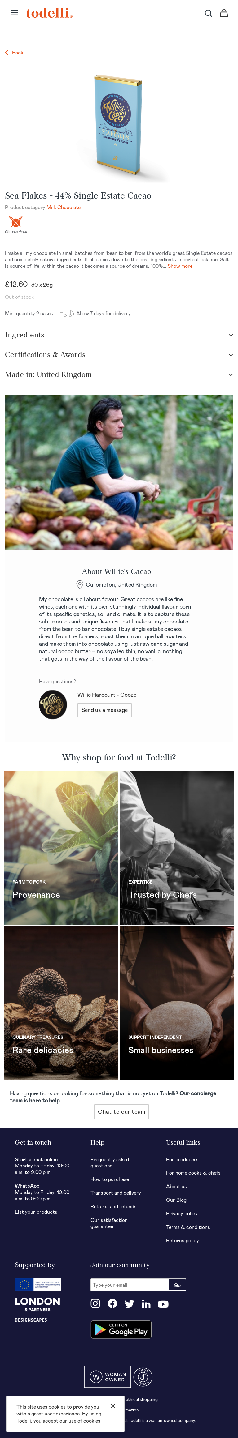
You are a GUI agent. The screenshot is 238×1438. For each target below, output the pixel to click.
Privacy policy (182, 1213)
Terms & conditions (188, 1227)
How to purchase (109, 1179)
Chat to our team (121, 1111)
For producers (182, 1159)
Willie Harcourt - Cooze (106, 694)
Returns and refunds (113, 1206)
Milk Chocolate (63, 207)
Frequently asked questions (109, 1162)
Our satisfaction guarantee (109, 1223)
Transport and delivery (115, 1193)
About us (176, 1186)
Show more (180, 266)
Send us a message (105, 709)
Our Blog (176, 1200)
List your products (36, 1212)
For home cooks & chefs (193, 1172)
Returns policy (182, 1240)
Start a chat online (36, 1159)
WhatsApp (27, 1185)
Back (14, 52)
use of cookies (84, 1420)
